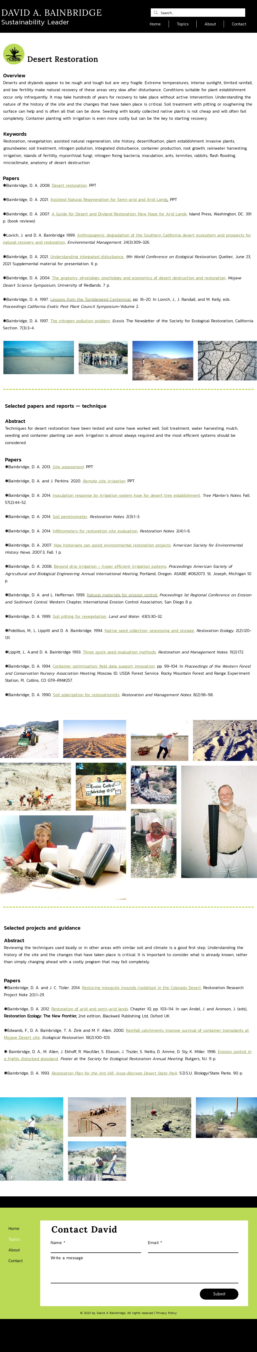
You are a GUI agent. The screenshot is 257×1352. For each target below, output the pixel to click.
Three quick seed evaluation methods (119, 652)
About (14, 1250)
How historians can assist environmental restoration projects (112, 545)
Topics (14, 1239)
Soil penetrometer (70, 516)
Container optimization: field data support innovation (104, 666)
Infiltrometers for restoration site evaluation (95, 531)
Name (56, 1242)
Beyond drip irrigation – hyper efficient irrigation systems (110, 566)
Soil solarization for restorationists (86, 694)
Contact (15, 1260)
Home (13, 1228)
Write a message (67, 1258)
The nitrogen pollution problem (80, 321)
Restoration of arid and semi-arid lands (89, 1009)
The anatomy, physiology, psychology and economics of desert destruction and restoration (139, 278)
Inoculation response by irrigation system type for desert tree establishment (126, 495)
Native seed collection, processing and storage (149, 630)
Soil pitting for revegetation (79, 616)
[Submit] (219, 1294)
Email (153, 1242)
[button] (182, 24)
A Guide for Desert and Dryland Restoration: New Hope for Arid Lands (119, 214)
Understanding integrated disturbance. (87, 256)
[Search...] (197, 13)
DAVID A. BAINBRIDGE (51, 12)
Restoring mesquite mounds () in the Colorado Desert (141, 987)
